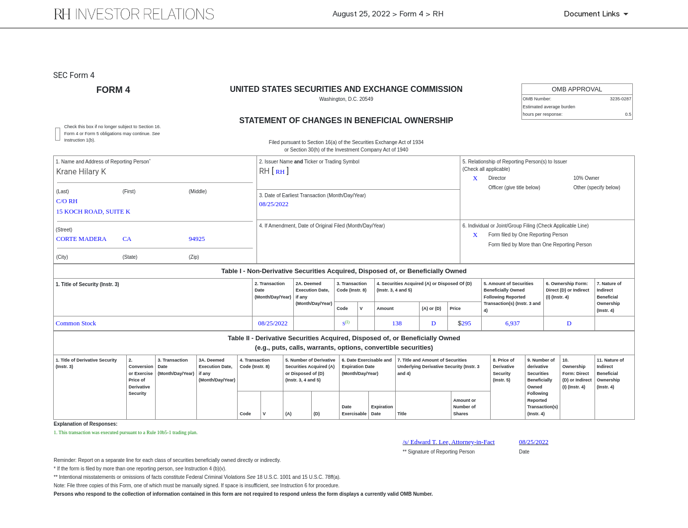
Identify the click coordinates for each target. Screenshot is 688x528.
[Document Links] (598, 13)
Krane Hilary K (81, 171)
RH (264, 171)
